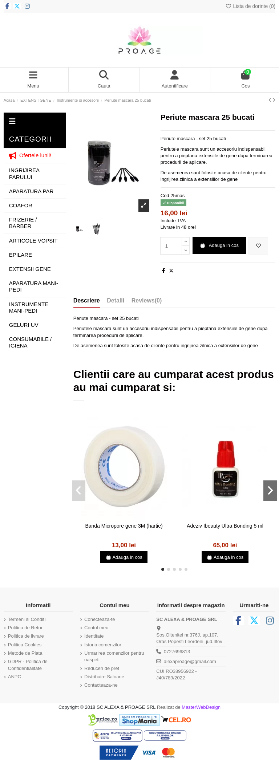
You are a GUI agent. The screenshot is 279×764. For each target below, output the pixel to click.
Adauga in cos (219, 245)
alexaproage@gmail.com (190, 661)
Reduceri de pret (101, 668)
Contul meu (96, 627)
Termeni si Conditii (27, 619)
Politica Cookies (25, 644)
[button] (162, 569)
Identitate (94, 636)
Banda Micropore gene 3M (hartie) (123, 526)
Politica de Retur (25, 627)
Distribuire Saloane (104, 676)
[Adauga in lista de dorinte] (258, 246)
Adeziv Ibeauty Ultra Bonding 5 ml (225, 526)
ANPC (14, 676)
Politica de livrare (26, 636)
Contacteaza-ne (101, 685)
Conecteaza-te (99, 619)
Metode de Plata (25, 653)
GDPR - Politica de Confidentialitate (28, 665)
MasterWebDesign (201, 707)
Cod (165, 195)
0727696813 (177, 651)
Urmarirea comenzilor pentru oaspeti (114, 656)
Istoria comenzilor (102, 644)
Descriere (86, 300)
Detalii (115, 300)
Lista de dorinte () (250, 6)
